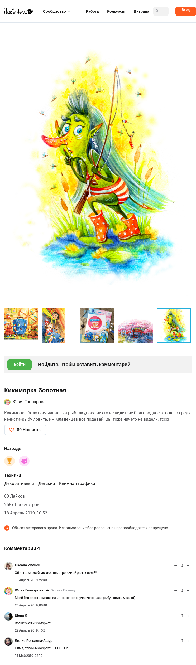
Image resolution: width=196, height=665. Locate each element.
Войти (20, 364)
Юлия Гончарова (29, 401)
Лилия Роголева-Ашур (33, 641)
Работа (92, 11)
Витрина (141, 11)
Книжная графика (77, 483)
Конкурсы (116, 11)
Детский (46, 483)
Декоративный (19, 483)
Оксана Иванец (27, 565)
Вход (186, 10)
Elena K (21, 615)
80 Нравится (29, 429)
